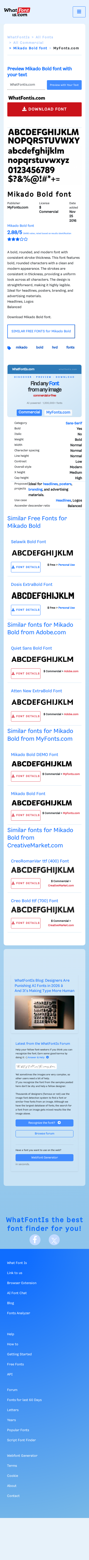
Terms (12, 1466)
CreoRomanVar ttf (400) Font (40, 861)
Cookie (12, 1476)
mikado (21, 347)
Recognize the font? (44, 1122)
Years (11, 1420)
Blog (10, 1303)
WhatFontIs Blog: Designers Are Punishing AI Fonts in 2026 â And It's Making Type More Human (44, 986)
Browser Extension (21, 1283)
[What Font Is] (17, 11)
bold (39, 347)
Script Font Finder (21, 1440)
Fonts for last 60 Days (24, 1400)
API (10, 1374)
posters (65, 484)
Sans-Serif (74, 423)
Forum (12, 1390)
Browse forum (44, 1133)
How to (12, 1344)
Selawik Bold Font (28, 542)
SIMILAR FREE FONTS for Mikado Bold (41, 331)
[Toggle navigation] (79, 11)
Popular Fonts (18, 1430)
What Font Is (17, 1263)
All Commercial (28, 43)
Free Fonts (15, 1364)
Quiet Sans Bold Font (31, 648)
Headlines (63, 500)
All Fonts (44, 37)
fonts (70, 347)
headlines (50, 484)
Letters (13, 1410)
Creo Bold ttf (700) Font (34, 901)
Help (10, 1334)
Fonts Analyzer (18, 1313)
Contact (13, 1496)
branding (35, 490)
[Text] (26, 85)
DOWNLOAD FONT (44, 109)
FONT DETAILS (26, 567)
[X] (54, 1239)
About (11, 1486)
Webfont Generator (44, 1157)
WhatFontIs (18, 37)
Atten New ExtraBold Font (36, 691)
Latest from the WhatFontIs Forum (43, 1044)
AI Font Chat (17, 1293)
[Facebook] (35, 1239)
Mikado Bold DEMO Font (34, 755)
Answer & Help (38, 1057)
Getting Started (19, 1354)
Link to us (14, 1273)
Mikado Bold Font (28, 794)
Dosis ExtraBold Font (31, 584)
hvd (55, 347)
